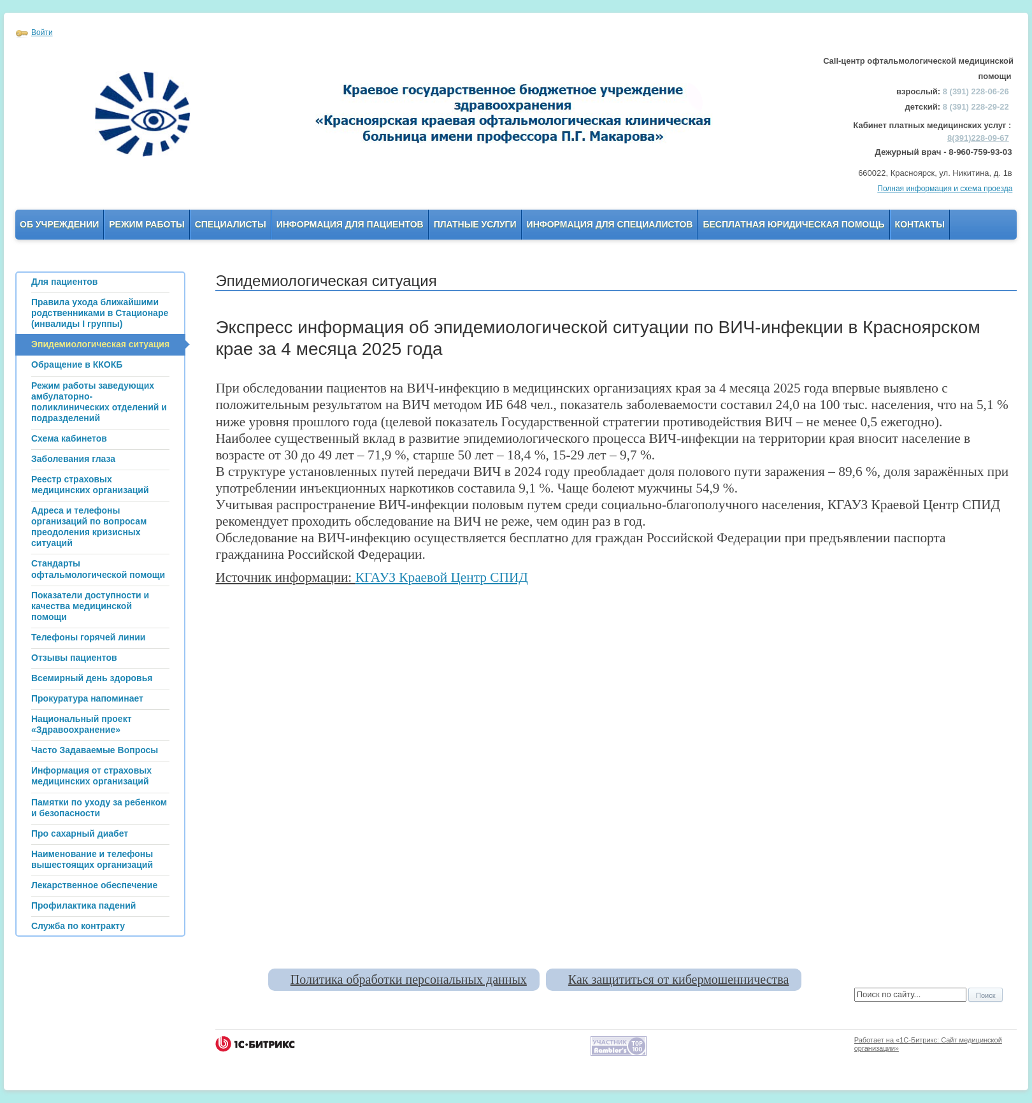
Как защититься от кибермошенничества (678, 979)
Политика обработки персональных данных (408, 979)
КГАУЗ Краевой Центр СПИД (441, 577)
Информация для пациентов (350, 224)
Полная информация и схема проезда (944, 188)
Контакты (920, 224)
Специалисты (230, 224)
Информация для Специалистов (610, 224)
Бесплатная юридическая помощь (793, 224)
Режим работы (146, 224)
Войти (42, 32)
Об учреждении (59, 224)
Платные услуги (475, 224)
